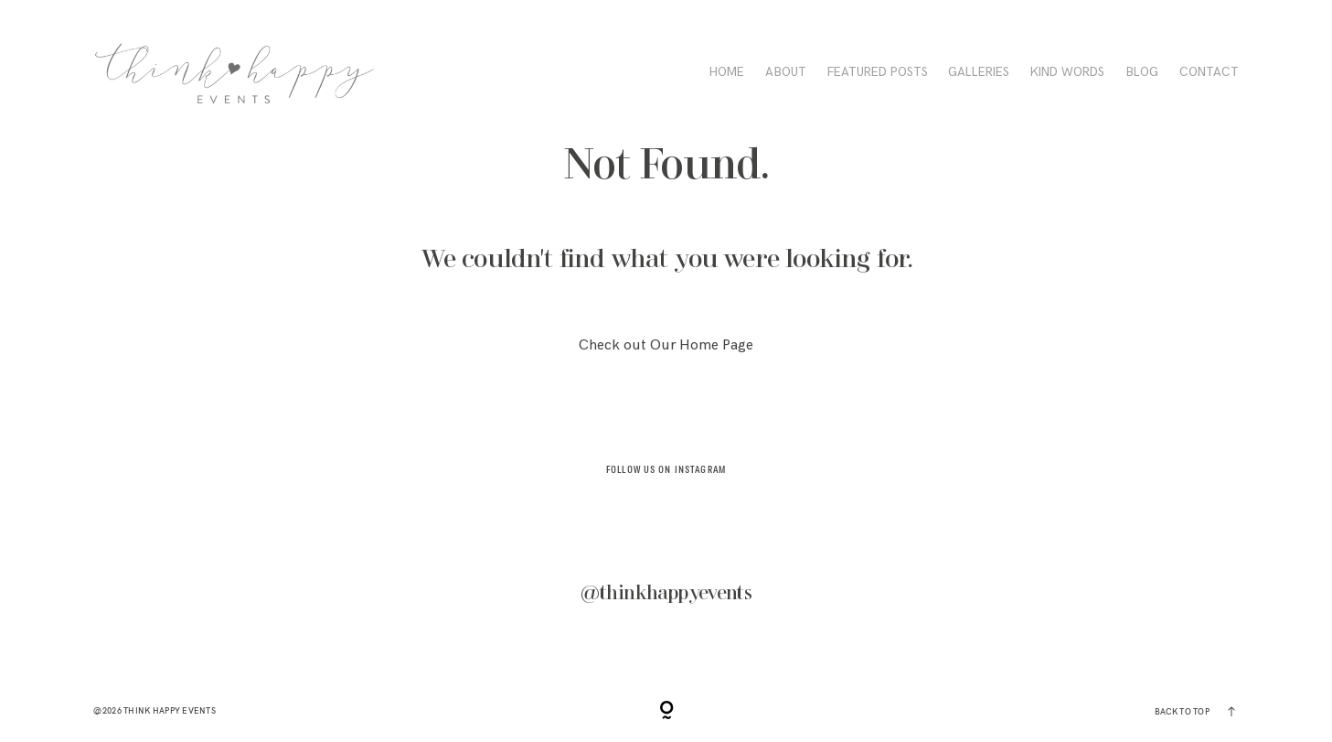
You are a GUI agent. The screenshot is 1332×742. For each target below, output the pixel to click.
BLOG (1141, 73)
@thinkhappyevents (666, 593)
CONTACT (1209, 73)
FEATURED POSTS (877, 73)
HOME (726, 73)
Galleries (978, 73)
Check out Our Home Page (666, 345)
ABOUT (785, 73)
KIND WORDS (1067, 73)
